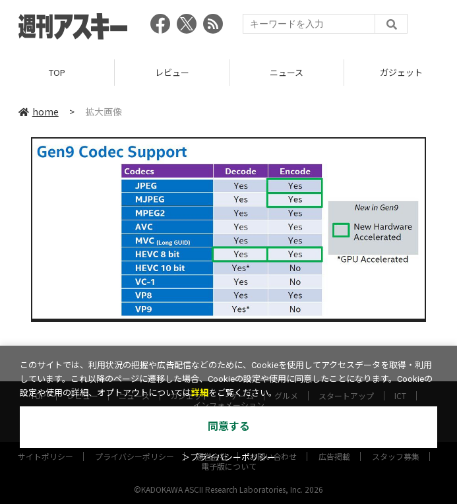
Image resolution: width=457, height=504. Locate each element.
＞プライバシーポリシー (228, 457)
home (38, 111)
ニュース (286, 72)
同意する (229, 426)
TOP (57, 72)
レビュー (172, 72)
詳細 (199, 393)
